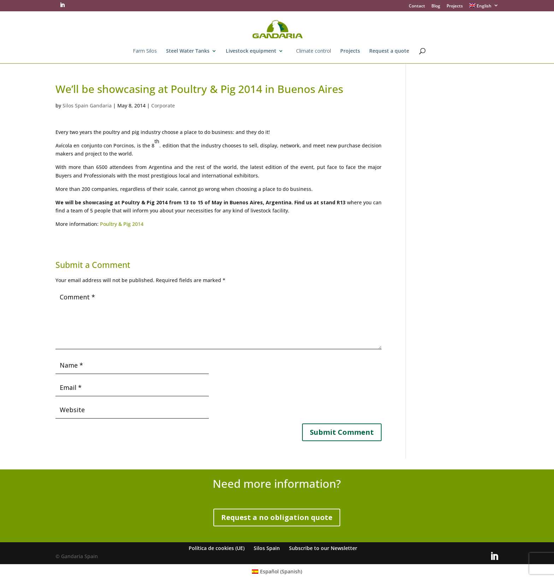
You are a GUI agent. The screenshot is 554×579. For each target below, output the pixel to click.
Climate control (313, 51)
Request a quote (389, 51)
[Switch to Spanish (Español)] (277, 571)
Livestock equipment (251, 51)
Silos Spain (267, 548)
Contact (417, 6)
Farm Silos (145, 51)
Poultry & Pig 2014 (121, 224)
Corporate (163, 105)
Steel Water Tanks (188, 51)
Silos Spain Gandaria (87, 105)
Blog (435, 6)
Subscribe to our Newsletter (323, 548)
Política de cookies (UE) (216, 548)
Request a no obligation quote (276, 517)
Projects (455, 6)
